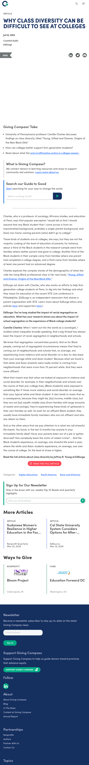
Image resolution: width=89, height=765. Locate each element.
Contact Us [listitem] (8, 748)
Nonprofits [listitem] (8, 735)
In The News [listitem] (9, 708)
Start (9, 188)
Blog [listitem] (5, 704)
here (15, 306)
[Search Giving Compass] (76, 4)
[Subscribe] (83, 501)
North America (49, 475)
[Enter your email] (46, 501)
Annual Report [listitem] (10, 716)
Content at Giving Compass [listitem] (17, 712)
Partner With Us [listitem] (11, 743)
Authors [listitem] (7, 739)
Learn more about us (47, 172)
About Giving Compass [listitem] (14, 700)
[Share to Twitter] (78, 55)
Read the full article (46, 464)
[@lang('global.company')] (5, 3)
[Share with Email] (85, 55)
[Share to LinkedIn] (71, 55)
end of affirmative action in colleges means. (55, 153)
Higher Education (28, 475)
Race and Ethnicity (70, 475)
